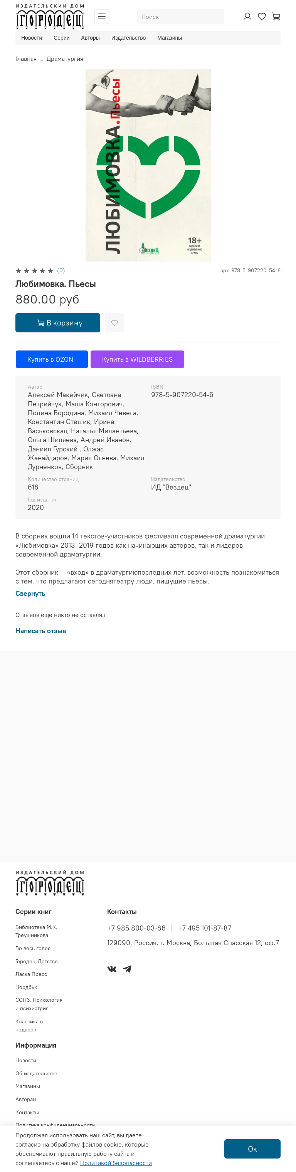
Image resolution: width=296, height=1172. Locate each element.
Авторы (90, 38)
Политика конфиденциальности (55, 1125)
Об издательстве (36, 1073)
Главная (26, 58)
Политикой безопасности (116, 1163)
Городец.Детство (36, 961)
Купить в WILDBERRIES (137, 359)
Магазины (169, 38)
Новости (31, 38)
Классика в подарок (29, 1025)
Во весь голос (32, 948)
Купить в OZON (51, 359)
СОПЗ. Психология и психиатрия (38, 1004)
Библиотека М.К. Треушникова (36, 931)
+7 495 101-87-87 (204, 928)
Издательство (128, 38)
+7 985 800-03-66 (136, 928)
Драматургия (65, 58)
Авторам (26, 1099)
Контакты (27, 1112)
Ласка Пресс (31, 974)
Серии (61, 38)
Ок (252, 1149)
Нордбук (26, 987)
